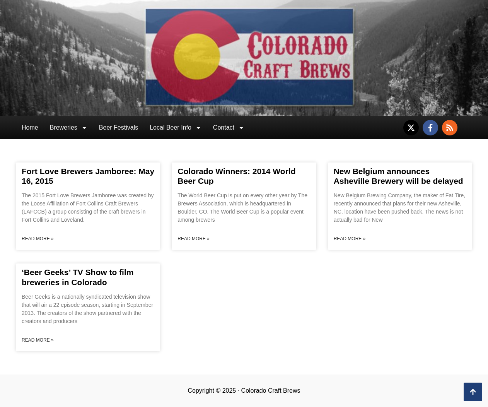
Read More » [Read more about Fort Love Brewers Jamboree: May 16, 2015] (38, 238)
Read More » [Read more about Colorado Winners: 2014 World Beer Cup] (193, 238)
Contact (228, 128)
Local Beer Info (175, 128)
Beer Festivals (118, 127)
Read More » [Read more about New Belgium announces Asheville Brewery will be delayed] (350, 238)
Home (30, 127)
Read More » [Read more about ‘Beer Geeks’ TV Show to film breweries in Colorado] (38, 340)
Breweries (68, 128)
